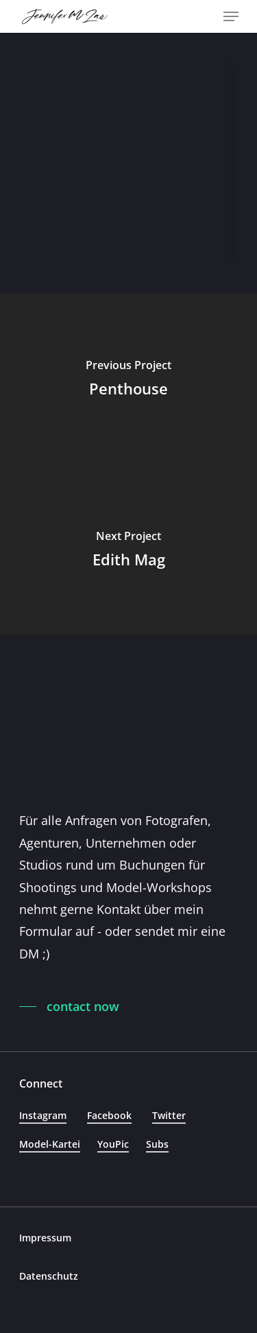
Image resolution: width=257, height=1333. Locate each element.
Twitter (169, 1115)
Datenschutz (48, 1275)
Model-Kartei (49, 1143)
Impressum (45, 1237)
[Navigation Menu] (230, 16)
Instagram (42, 1115)
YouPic (113, 1143)
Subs (157, 1143)
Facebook (109, 1115)
